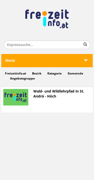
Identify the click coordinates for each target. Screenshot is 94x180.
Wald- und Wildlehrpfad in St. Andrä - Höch (58, 93)
